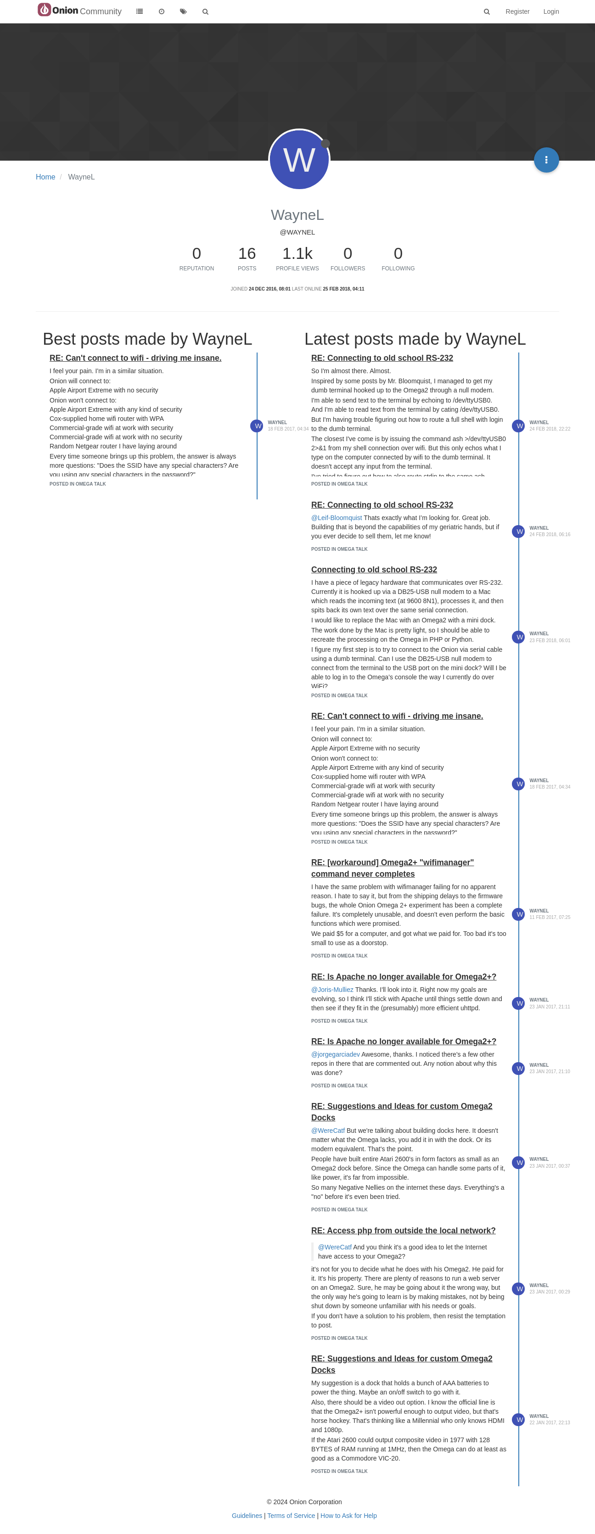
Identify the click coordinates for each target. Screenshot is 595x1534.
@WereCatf (328, 1130)
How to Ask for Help (348, 1515)
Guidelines (247, 1515)
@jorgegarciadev (335, 1054)
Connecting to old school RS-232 (374, 569)
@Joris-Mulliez (332, 989)
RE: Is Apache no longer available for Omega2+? (403, 976)
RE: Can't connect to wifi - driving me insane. (136, 358)
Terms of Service (291, 1515)
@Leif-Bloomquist (336, 517)
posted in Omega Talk (78, 484)
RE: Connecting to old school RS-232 (382, 358)
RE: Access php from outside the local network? (403, 1230)
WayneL (277, 422)
